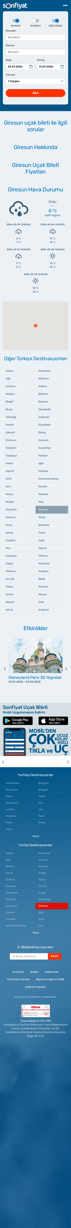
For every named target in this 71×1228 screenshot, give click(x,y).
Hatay (9, 463)
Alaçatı (10, 602)
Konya (9, 494)
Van (8, 548)
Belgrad (43, 789)
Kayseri (42, 486)
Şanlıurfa (43, 525)
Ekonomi (15, 23)
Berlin (9, 796)
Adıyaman (44, 370)
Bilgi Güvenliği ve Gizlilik (50, 979)
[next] (63, 668)
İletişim (34, 971)
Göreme (43, 586)
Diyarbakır (44, 424)
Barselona (12, 789)
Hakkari (43, 455)
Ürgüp (9, 563)
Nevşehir (11, 509)
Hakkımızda (52, 971)
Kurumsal (18, 971)
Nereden (11, 30)
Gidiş (9, 60)
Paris (41, 816)
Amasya (11, 386)
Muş (40, 501)
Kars (8, 486)
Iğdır (41, 463)
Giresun (43, 509)
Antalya (10, 394)
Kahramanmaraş (48, 478)
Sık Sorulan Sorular (18, 979)
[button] (35, 325)
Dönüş (41, 60)
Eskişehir (11, 448)
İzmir (9, 478)
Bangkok (43, 783)
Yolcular (10, 74)
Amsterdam (13, 783)
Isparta (10, 471)
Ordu (41, 602)
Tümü (35, 836)
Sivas (9, 525)
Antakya (43, 571)
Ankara (42, 386)
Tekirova (11, 571)
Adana (9, 370)
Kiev (41, 802)
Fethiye (43, 555)
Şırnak (9, 532)
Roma (41, 822)
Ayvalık (10, 579)
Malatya (43, 494)
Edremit (10, 432)
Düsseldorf (12, 802)
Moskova (11, 816)
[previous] (7, 668)
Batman (43, 394)
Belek (41, 579)
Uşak (41, 540)
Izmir (41, 919)
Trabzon (10, 540)
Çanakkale (44, 409)
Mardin (10, 501)
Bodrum (43, 401)
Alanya (42, 594)
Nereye (10, 45)
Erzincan (11, 440)
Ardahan (43, 609)
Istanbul (10, 919)
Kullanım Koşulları (35, 986)
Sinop (41, 517)
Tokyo (9, 829)
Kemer (9, 594)
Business (35, 23)
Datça (9, 586)
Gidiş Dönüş (55, 23)
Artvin (9, 609)
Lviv (40, 809)
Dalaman (43, 417)
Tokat (41, 532)
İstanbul (43, 471)
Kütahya (43, 378)
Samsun (11, 517)
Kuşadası (11, 555)
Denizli (10, 424)
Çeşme (42, 548)
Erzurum (43, 440)
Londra (10, 809)
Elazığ (41, 432)
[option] (35, 668)
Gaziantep (44, 448)
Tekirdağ (11, 417)
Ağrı (8, 378)
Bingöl (9, 401)
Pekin (9, 822)
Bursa (9, 409)
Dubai (41, 796)
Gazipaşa (11, 455)
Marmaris (44, 563)
